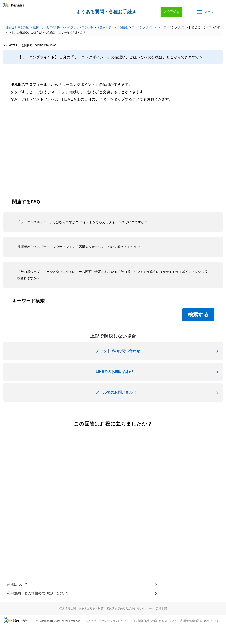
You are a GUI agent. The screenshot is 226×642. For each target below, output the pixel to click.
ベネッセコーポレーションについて (107, 621)
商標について (18, 585)
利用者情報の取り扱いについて (199, 621)
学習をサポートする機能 (112, 27)
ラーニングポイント (144, 27)
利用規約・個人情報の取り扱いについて (40, 594)
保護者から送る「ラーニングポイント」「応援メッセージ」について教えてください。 (80, 247)
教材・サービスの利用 (47, 27)
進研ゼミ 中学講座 (17, 27)
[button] (206, 12)
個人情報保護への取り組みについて (155, 621)
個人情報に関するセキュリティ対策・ (113, 609)
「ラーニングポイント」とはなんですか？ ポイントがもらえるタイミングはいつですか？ (82, 222)
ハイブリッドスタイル (79, 27)
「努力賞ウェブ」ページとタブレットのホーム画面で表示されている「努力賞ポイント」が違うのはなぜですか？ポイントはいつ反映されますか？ (112, 275)
